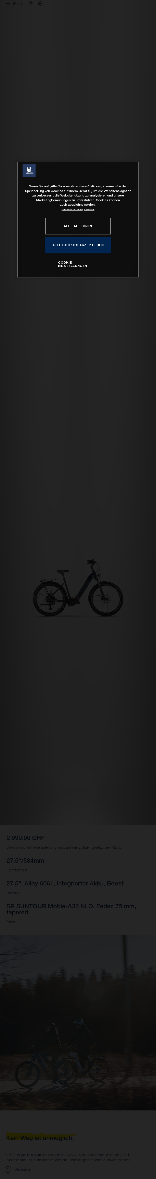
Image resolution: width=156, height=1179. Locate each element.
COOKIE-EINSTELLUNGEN (72, 264)
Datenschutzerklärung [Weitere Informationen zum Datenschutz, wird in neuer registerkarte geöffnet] (72, 209)
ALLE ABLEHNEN (78, 226)
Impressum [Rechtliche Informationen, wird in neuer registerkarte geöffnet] (89, 209)
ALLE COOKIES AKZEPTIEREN (78, 245)
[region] (78, 219)
